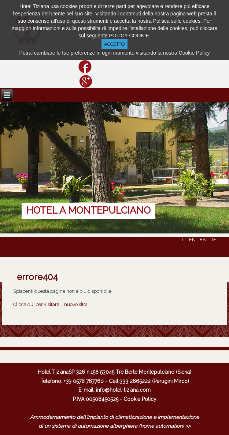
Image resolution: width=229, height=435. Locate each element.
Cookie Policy (139, 399)
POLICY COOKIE (129, 35)
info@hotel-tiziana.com (123, 390)
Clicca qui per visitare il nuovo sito (49, 304)
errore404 (37, 277)
